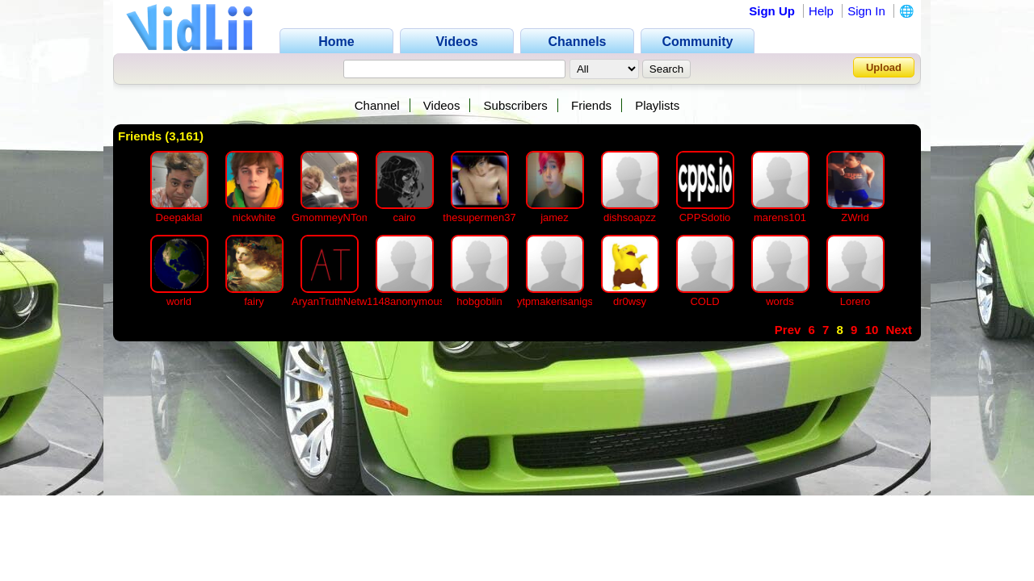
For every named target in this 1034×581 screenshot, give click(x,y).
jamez (554, 217)
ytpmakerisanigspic (562, 301)
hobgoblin (479, 301)
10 (872, 329)
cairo (404, 217)
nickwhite (254, 217)
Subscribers (516, 105)
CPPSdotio (705, 217)
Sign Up (772, 11)
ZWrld (854, 217)
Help (821, 11)
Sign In (866, 11)
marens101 (780, 217)
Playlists (657, 105)
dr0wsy (629, 301)
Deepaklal (179, 217)
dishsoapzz (629, 217)
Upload (884, 67)
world (178, 301)
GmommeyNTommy (338, 217)
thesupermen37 (479, 217)
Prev (788, 329)
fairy (254, 301)
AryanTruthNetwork (337, 301)
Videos (441, 105)
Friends (591, 105)
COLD (704, 301)
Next (898, 329)
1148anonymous (405, 301)
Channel (377, 105)
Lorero (855, 301)
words (780, 301)
